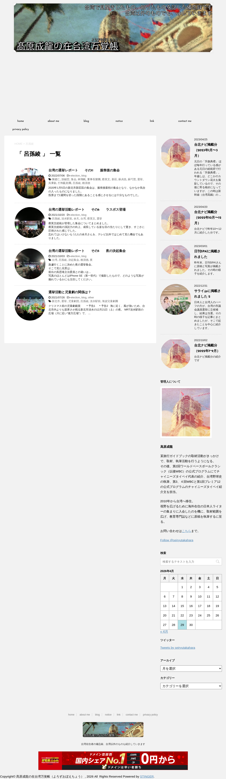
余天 (76, 218)
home (20, 121)
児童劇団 (73, 301)
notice (119, 121)
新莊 (114, 179)
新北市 (56, 301)
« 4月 (164, 631)
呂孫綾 (77, 183)
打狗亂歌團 (64, 183)
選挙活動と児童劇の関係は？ (69, 292)
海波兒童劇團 (110, 301)
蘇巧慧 (132, 179)
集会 (73, 179)
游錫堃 (65, 179)
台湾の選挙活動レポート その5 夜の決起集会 (87, 251)
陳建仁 (56, 179)
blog (86, 121)
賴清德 (86, 183)
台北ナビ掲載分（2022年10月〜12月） (207, 218)
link (152, 121)
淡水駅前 (66, 218)
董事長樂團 (94, 179)
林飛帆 (82, 179)
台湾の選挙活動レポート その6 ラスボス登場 (87, 209)
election (75, 175)
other (91, 297)
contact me (185, 121)
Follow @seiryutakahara (176, 540)
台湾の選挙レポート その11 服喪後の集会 (84, 170)
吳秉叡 (52, 183)
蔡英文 (106, 179)
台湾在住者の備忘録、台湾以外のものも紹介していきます (113, 744)
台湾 (83, 218)
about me (53, 121)
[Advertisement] (113, 86)
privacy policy (21, 129)
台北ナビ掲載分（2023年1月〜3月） (206, 150)
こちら (186, 531)
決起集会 (73, 259)
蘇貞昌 (122, 179)
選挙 (140, 179)
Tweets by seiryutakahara (177, 647)
